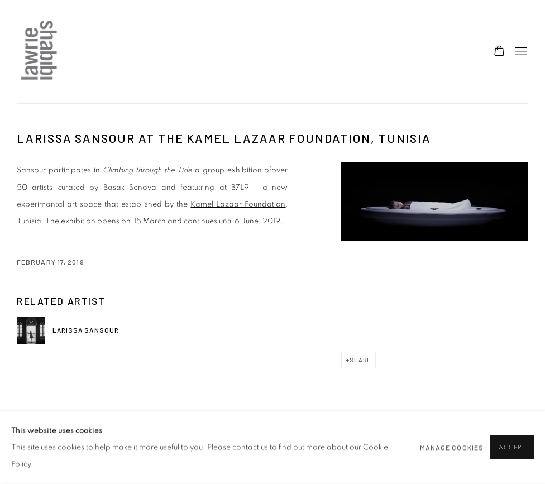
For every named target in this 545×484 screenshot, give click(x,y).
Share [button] (360, 359)
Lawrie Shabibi (39, 52)
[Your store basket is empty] (499, 52)
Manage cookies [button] (452, 448)
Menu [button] (519, 52)
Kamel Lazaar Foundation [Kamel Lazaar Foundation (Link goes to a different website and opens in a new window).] (237, 204)
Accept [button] (512, 448)
